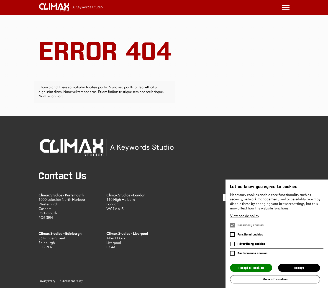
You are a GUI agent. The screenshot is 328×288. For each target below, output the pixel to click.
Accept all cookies (251, 268)
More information (275, 279)
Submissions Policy (71, 281)
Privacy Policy (46, 281)
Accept (299, 268)
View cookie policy (244, 216)
